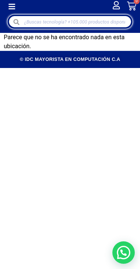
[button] (11, 6)
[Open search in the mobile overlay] (70, 21)
